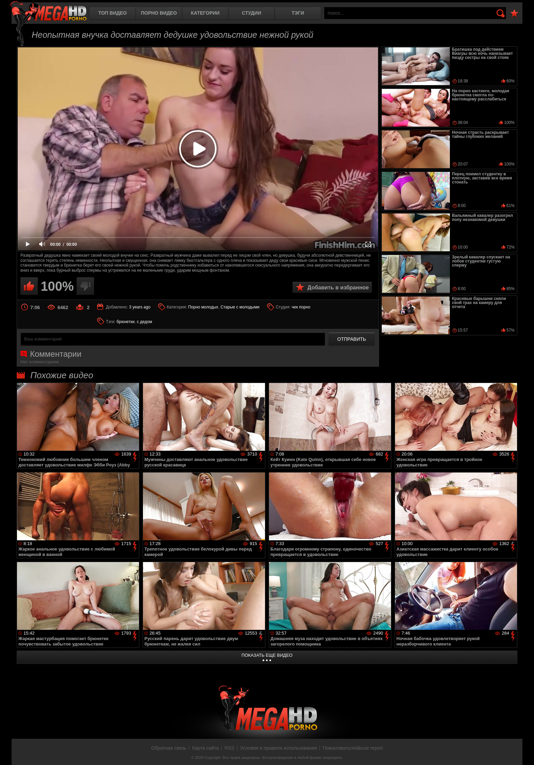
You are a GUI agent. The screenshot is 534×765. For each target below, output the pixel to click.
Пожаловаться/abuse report (353, 748)
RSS (229, 748)
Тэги (298, 13)
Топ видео (112, 13)
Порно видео (159, 13)
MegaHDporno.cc (48, 11)
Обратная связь (168, 748)
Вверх (523, 752)
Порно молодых (203, 307)
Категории (205, 13)
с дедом (144, 321)
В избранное (514, 13)
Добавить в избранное (338, 287)
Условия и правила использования (278, 748)
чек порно (301, 307)
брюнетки (125, 321)
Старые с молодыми (240, 307)
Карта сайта (205, 748)
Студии (251, 13)
